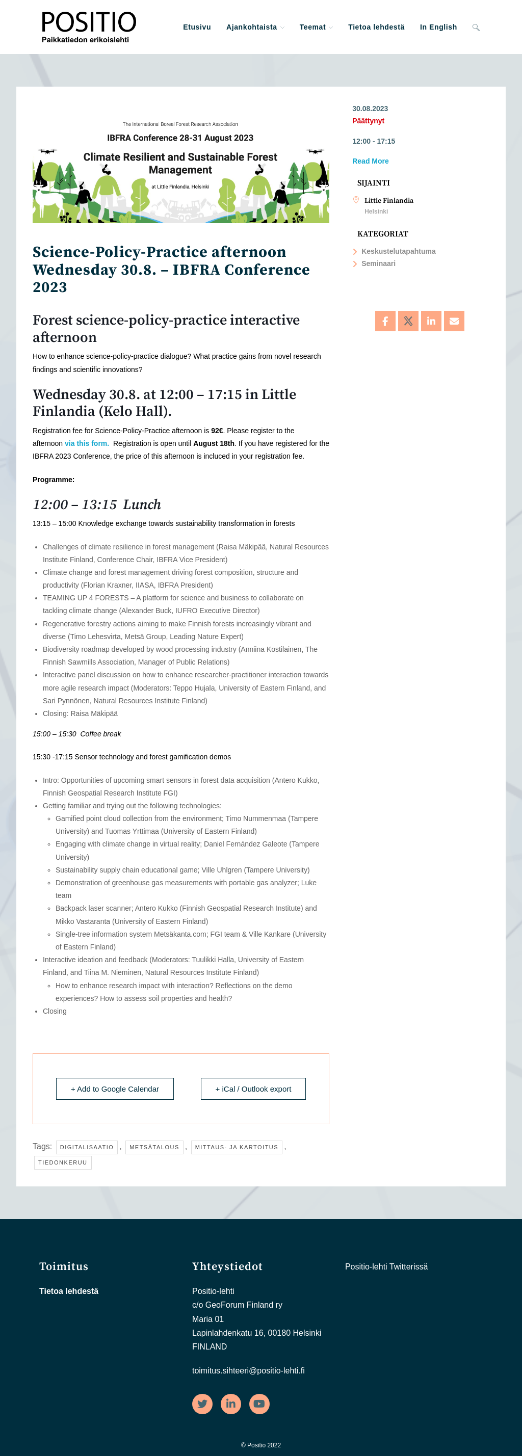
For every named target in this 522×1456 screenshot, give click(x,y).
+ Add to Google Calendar (115, 1088)
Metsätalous (154, 1147)
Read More (370, 161)
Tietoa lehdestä (68, 1291)
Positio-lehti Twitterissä (386, 1266)
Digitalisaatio (87, 1147)
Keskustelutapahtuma (393, 251)
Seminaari (374, 263)
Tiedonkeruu (63, 1162)
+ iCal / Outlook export (254, 1088)
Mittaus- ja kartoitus (237, 1147)
